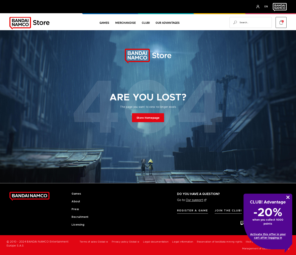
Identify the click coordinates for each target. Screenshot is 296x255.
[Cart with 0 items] (281, 22)
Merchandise (125, 23)
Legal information (182, 241)
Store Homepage (148, 117)
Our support (194, 200)
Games (104, 23)
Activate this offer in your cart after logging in (268, 236)
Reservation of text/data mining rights (219, 241)
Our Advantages (168, 23)
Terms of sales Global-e (93, 241)
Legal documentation (156, 241)
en (266, 6)
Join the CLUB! (228, 210)
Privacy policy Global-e (126, 241)
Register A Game (192, 210)
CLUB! (146, 23)
